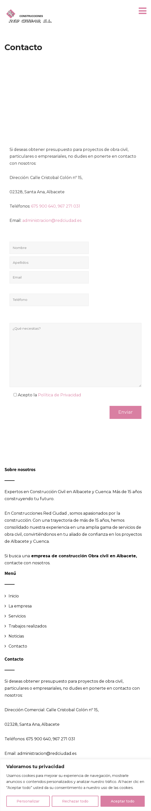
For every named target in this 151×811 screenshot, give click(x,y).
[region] (75, 785)
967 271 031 (69, 206)
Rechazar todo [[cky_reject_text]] (75, 801)
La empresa (20, 606)
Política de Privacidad (59, 395)
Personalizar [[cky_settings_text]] (28, 801)
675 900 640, (44, 206)
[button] (142, 11)
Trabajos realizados (27, 626)
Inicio (14, 596)
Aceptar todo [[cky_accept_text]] (122, 801)
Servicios (17, 616)
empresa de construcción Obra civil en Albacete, (83, 556)
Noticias (16, 636)
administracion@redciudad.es (51, 220)
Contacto (18, 646)
